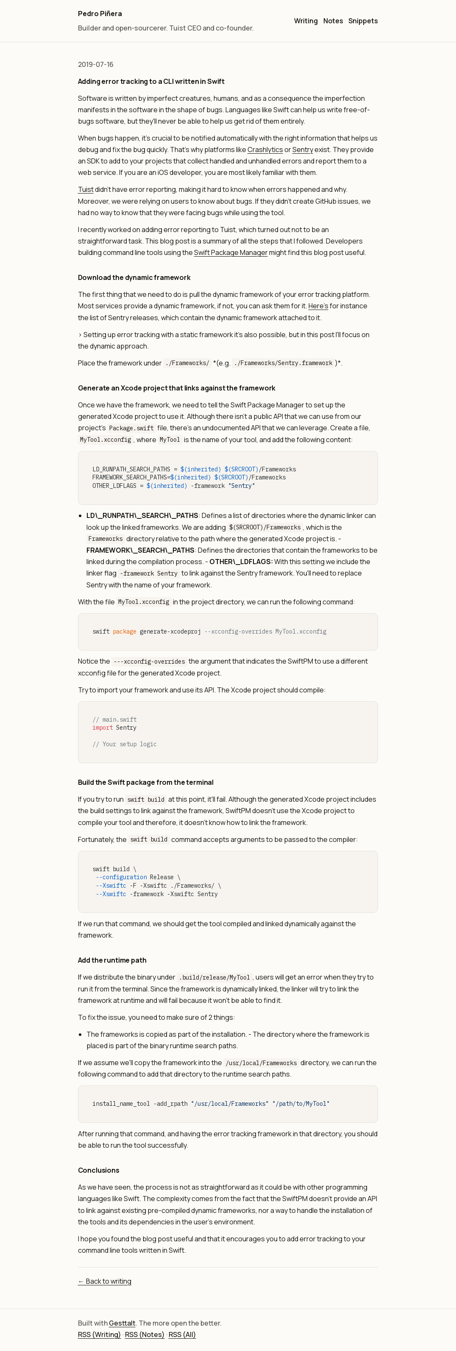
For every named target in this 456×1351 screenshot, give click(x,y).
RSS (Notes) (145, 1334)
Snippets (363, 20)
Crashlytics (265, 149)
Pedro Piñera (100, 13)
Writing (306, 20)
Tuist (86, 189)
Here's (318, 305)
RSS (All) (182, 1334)
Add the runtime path (112, 960)
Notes (333, 20)
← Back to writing (104, 1281)
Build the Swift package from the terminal (146, 782)
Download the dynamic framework (134, 277)
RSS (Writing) (99, 1334)
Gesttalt (122, 1323)
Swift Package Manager (231, 252)
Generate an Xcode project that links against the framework (177, 388)
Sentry (302, 149)
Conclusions (99, 1170)
